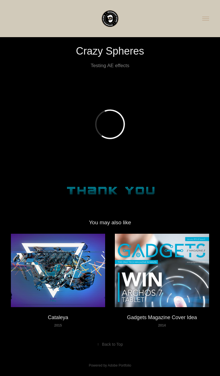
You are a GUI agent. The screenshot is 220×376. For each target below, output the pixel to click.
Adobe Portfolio (119, 365)
